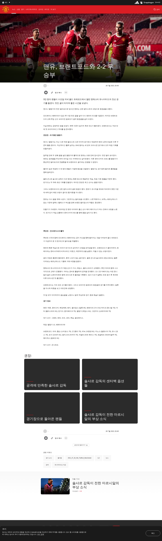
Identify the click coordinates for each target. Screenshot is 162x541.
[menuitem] (13, 9)
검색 (47, 465)
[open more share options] (66, 92)
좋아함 (60, 458)
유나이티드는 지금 (60, 465)
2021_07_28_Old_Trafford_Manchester (79, 458)
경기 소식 (49, 458)
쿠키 (4, 529)
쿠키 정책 (40, 534)
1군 (99, 458)
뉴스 (107, 458)
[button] (6, 2)
